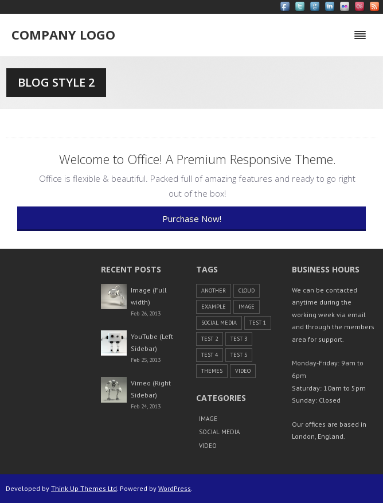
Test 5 (238, 354)
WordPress (174, 488)
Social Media (219, 322)
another (213, 290)
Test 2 (209, 338)
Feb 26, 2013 (146, 313)
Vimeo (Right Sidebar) (151, 389)
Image (247, 306)
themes (211, 371)
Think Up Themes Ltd (84, 488)
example (213, 306)
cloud (247, 290)
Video (243, 371)
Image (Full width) (149, 296)
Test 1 (257, 322)
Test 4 (209, 354)
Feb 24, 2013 (146, 406)
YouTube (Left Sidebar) (152, 342)
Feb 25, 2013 (146, 360)
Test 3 (238, 338)
